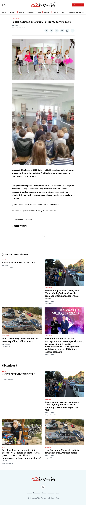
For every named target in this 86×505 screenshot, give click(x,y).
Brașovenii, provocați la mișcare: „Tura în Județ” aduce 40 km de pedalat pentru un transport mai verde (62, 294)
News (4, 447)
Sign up (29, 493)
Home (4, 12)
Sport (39, 12)
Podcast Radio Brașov (77, 12)
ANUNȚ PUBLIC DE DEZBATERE (18, 262)
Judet (64, 12)
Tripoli (58, 498)
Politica (56, 12)
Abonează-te (78, 5)
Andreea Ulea (6, 265)
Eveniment (12, 12)
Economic (30, 12)
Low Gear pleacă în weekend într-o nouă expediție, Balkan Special (20, 340)
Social (21, 12)
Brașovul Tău (17, 25)
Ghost (52, 498)
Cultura (47, 12)
